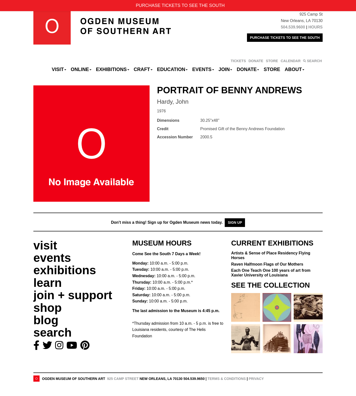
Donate (248, 69)
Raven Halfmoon (267, 264)
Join (225, 69)
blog (45, 320)
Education (172, 69)
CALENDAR (291, 61)
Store (272, 69)
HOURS (315, 27)
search (52, 332)
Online (81, 69)
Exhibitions (112, 69)
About (294, 69)
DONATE (255, 61)
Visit (59, 69)
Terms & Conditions (226, 379)
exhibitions (64, 270)
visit (45, 245)
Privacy (256, 379)
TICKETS (238, 61)
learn (47, 282)
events (52, 257)
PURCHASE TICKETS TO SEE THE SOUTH (285, 38)
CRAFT (143, 69)
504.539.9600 (293, 27)
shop (47, 307)
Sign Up (235, 222)
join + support (72, 295)
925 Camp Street (122, 379)
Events (203, 69)
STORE (272, 61)
